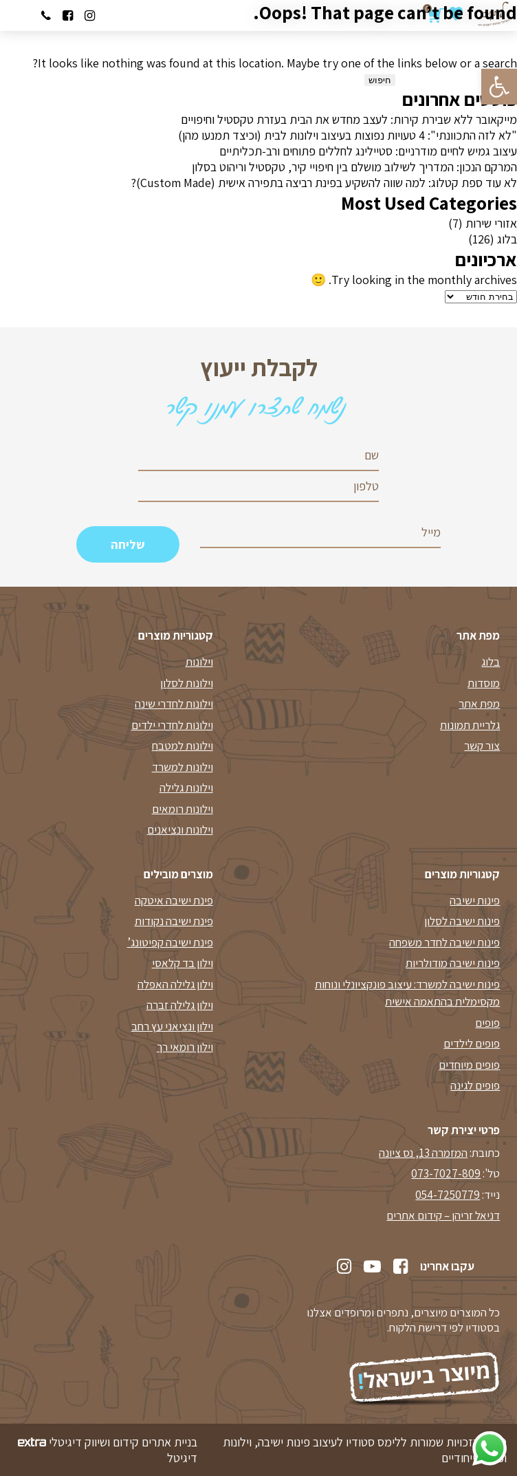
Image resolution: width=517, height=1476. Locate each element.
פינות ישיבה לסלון (462, 921)
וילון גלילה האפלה (175, 984)
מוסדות (484, 683)
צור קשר (482, 745)
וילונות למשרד (182, 766)
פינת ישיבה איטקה (174, 900)
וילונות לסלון (186, 683)
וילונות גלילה (186, 787)
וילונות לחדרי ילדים (172, 724)
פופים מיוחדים (469, 1064)
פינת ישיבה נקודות (174, 921)
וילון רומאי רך (185, 1046)
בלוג (507, 239)
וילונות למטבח (182, 745)
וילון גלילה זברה (179, 1004)
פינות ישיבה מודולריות (453, 962)
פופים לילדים (471, 1043)
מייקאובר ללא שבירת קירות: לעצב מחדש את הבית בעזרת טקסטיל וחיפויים (349, 119)
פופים (487, 1022)
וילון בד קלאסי (182, 962)
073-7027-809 (446, 1173)
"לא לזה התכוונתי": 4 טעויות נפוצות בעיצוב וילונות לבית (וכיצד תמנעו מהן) (347, 135)
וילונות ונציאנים (180, 829)
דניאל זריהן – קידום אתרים (443, 1215)
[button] (499, 87)
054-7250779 (447, 1194)
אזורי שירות (491, 223)
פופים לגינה (475, 1085)
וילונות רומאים (182, 808)
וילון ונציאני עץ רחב (172, 1026)
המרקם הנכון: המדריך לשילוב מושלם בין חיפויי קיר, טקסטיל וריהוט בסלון (354, 167)
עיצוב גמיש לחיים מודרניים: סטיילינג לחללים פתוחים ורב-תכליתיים (368, 151)
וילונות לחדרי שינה (174, 703)
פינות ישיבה (475, 900)
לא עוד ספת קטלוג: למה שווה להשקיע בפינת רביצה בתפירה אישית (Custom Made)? (324, 183)
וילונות (199, 661)
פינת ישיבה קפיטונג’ (170, 942)
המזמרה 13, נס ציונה (423, 1152)
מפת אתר (479, 703)
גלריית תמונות (470, 724)
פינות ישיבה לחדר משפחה (444, 942)
